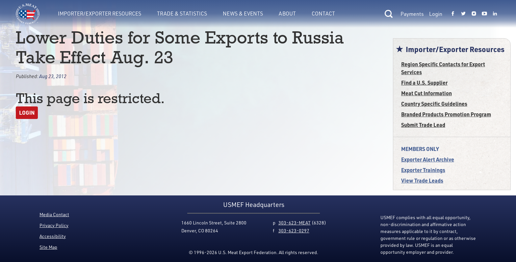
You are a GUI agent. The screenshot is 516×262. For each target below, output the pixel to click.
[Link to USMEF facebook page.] (452, 14)
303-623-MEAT (294, 222)
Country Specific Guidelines (434, 103)
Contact (323, 13)
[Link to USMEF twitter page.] (463, 14)
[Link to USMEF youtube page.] (484, 14)
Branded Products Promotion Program (446, 114)
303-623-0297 (293, 230)
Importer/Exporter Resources (99, 13)
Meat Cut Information (426, 93)
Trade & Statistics (182, 13)
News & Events (243, 13)
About (287, 13)
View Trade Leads (422, 180)
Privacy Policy (53, 225)
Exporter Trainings (423, 169)
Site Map (48, 247)
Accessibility (52, 236)
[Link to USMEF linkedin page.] (495, 14)
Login (435, 14)
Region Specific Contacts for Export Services (443, 68)
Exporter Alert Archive (427, 159)
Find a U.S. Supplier (424, 82)
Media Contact (54, 214)
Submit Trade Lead (423, 124)
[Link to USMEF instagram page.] (474, 14)
